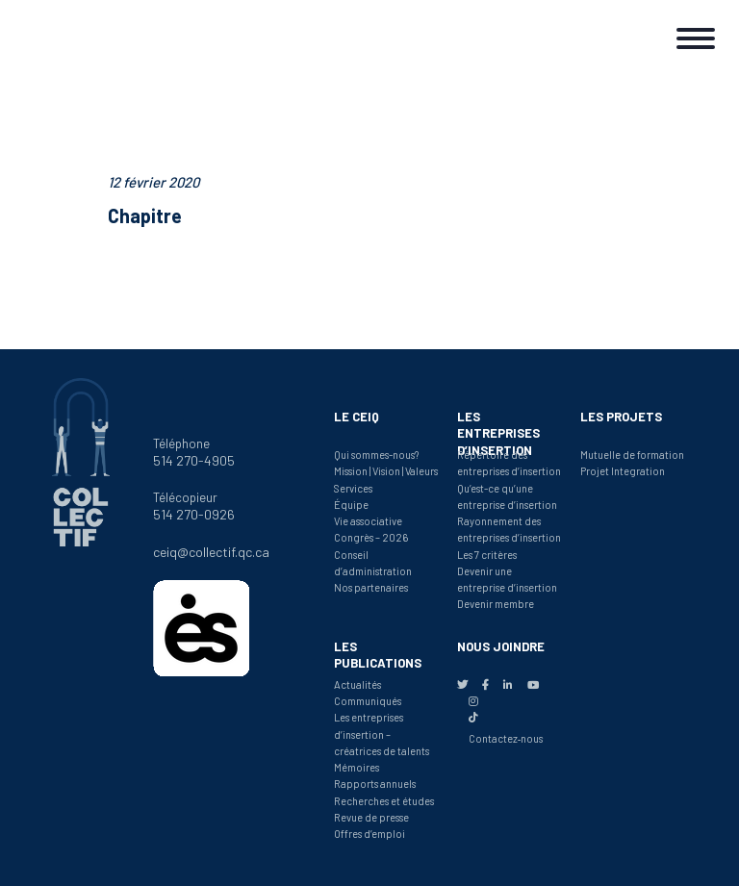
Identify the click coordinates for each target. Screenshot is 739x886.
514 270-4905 (194, 460)
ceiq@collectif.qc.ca (211, 552)
